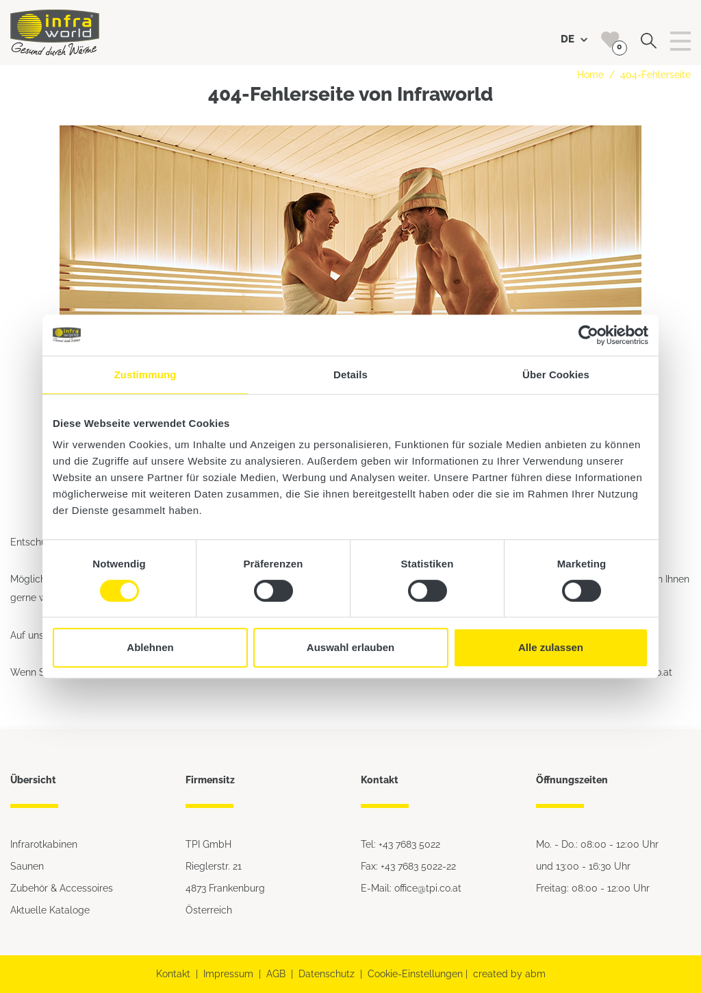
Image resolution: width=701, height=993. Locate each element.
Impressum (228, 973)
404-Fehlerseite (655, 74)
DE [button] (574, 39)
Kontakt (173, 973)
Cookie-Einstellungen (415, 973)
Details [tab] (350, 374)
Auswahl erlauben (350, 647)
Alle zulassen (550, 647)
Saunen (27, 866)
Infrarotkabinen (43, 844)
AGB (275, 973)
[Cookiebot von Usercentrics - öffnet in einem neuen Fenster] (588, 335)
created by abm (509, 973)
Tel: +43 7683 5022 (400, 844)
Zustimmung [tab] (145, 374)
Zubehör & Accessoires (61, 888)
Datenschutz (326, 973)
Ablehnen (150, 647)
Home (590, 74)
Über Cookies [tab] (555, 374)
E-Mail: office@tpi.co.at (411, 888)
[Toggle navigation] (680, 41)
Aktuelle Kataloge (50, 910)
